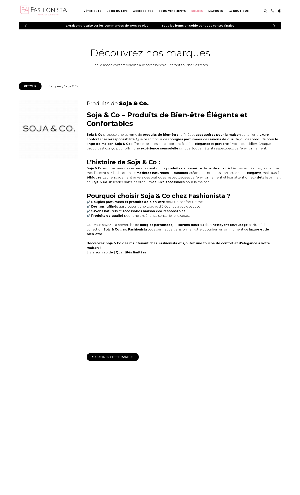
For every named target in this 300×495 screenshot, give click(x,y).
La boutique (238, 11)
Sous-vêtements (172, 11)
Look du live (117, 11)
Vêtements (92, 11)
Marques (215, 11)
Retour (30, 86)
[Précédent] (26, 26)
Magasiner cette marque (113, 357)
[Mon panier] (272, 11)
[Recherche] (265, 11)
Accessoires (143, 11)
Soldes (197, 11)
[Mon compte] (279, 11)
